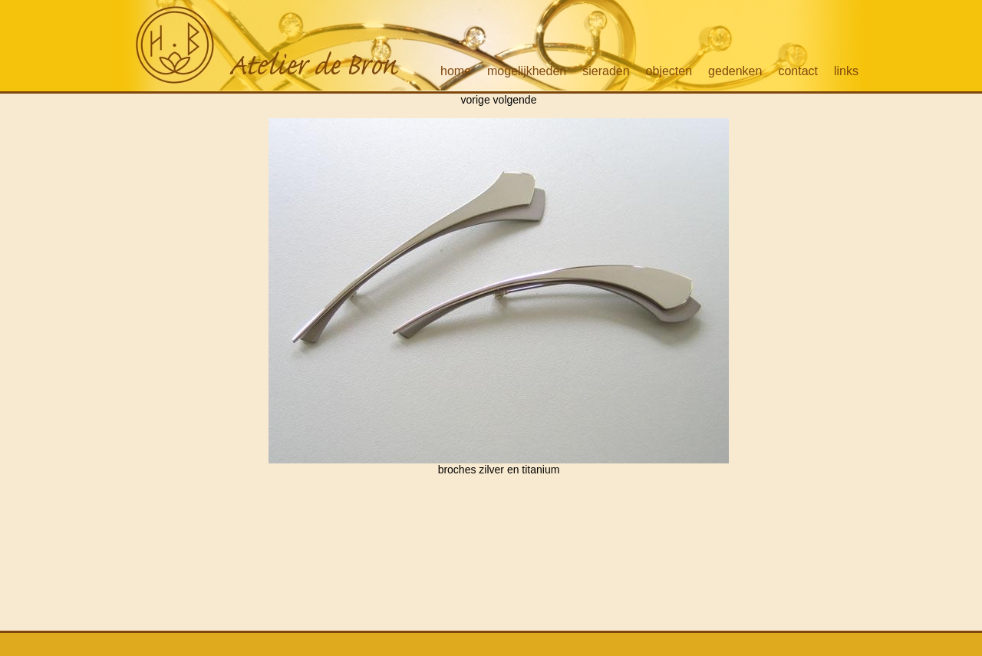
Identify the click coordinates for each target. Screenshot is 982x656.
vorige (475, 100)
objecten (669, 70)
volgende (515, 100)
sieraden (605, 70)
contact (798, 70)
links (846, 70)
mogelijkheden (526, 70)
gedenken (735, 70)
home (455, 70)
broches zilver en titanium (499, 464)
